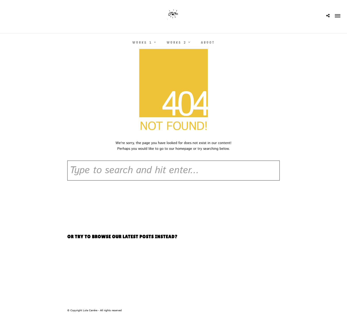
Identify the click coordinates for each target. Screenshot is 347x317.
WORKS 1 (142, 42)
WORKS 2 (177, 42)
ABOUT (208, 42)
